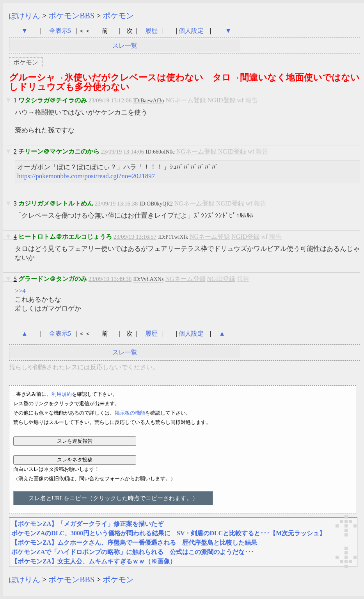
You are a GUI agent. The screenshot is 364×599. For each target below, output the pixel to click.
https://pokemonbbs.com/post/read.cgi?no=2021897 (86, 176)
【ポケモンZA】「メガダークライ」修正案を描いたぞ (87, 523)
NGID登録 (222, 100)
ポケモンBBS (71, 15)
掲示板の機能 (130, 413)
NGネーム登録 (186, 100)
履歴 (152, 30)
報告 (251, 100)
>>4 (20, 291)
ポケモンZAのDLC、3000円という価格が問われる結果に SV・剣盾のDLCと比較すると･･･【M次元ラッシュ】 (168, 533)
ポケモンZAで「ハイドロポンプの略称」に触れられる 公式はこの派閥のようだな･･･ (132, 552)
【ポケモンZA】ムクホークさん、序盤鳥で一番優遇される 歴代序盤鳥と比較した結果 (134, 542)
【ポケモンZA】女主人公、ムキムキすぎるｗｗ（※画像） (93, 561)
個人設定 (191, 30)
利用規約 (61, 394)
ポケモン (118, 15)
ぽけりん (24, 15)
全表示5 (60, 30)
